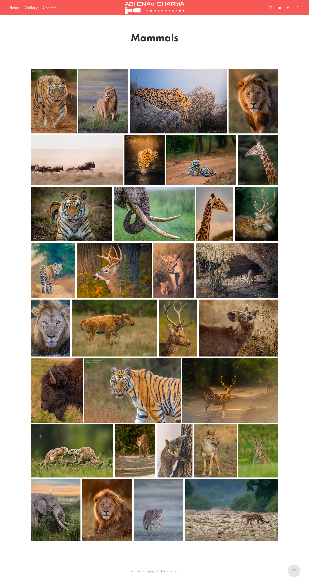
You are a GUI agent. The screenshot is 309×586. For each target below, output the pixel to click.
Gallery (31, 7)
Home (14, 7)
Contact (49, 7)
